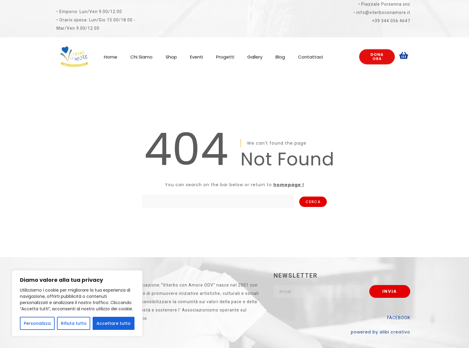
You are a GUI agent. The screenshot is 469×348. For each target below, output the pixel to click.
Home (110, 52)
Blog (280, 52)
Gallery (254, 52)
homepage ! (288, 185)
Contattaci (310, 52)
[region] (77, 303)
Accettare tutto (113, 323)
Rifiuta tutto (74, 323)
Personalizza (37, 323)
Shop (171, 52)
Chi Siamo (141, 52)
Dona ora (377, 51)
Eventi (196, 52)
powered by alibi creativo (380, 332)
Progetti (225, 52)
